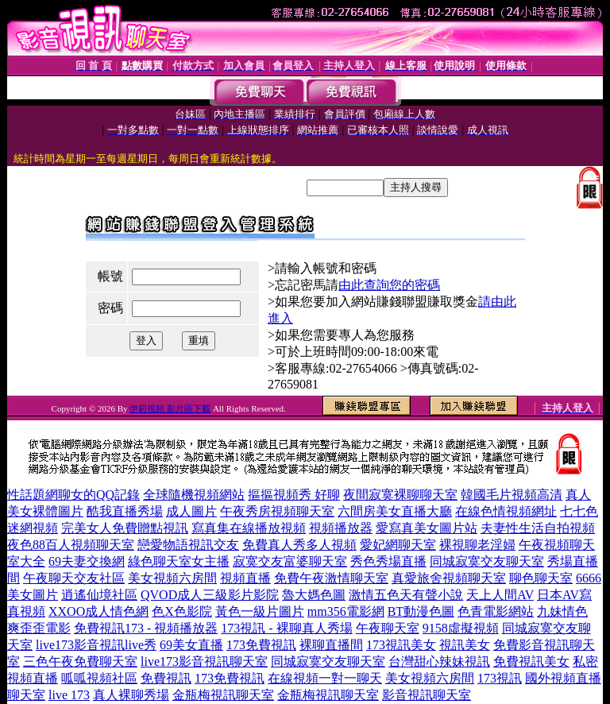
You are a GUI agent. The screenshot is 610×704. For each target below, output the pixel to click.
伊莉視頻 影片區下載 (169, 408)
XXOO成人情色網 (98, 611)
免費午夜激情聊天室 (331, 578)
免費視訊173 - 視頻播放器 (146, 628)
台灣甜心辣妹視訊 (439, 661)
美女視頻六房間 (172, 578)
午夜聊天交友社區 (74, 578)
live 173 (69, 695)
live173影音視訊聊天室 (204, 661)
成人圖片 (191, 511)
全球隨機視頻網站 (194, 494)
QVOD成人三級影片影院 (210, 594)
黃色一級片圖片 (259, 611)
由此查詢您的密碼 (389, 285)
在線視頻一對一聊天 (325, 678)
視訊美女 (464, 645)
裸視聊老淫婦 (477, 544)
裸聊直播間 (331, 645)
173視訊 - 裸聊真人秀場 (286, 628)
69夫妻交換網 (86, 561)
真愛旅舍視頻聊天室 (449, 578)
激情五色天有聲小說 (406, 594)
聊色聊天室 (541, 578)
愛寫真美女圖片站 (426, 528)
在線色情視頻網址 (506, 511)
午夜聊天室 (387, 628)
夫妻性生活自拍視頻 (538, 528)
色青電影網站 (496, 611)
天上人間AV (500, 594)
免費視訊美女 (531, 661)
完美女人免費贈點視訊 (124, 528)
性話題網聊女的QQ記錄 (73, 494)
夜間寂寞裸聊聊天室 (400, 494)
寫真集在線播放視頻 (248, 528)
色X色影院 (182, 611)
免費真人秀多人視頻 (299, 544)
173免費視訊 (261, 645)
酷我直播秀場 (125, 511)
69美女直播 (191, 645)
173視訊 (499, 678)
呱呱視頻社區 (99, 678)
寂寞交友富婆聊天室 (290, 561)
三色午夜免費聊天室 (80, 661)
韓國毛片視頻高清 (511, 494)
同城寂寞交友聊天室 (487, 561)
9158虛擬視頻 (461, 628)
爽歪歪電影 (39, 628)
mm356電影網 (345, 611)
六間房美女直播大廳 (395, 511)
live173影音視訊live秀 (96, 645)
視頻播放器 (341, 528)
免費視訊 (166, 678)
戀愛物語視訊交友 (188, 544)
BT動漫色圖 (421, 611)
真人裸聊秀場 (131, 695)
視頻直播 (245, 578)
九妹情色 (562, 611)
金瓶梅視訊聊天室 (223, 695)
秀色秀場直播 (388, 561)
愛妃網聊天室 (398, 544)
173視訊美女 (401, 645)
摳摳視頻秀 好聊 (294, 494)
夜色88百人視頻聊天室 (70, 544)
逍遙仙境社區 (99, 594)
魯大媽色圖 (314, 594)
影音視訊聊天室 (426, 695)
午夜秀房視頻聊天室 (277, 511)
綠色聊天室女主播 (179, 561)
